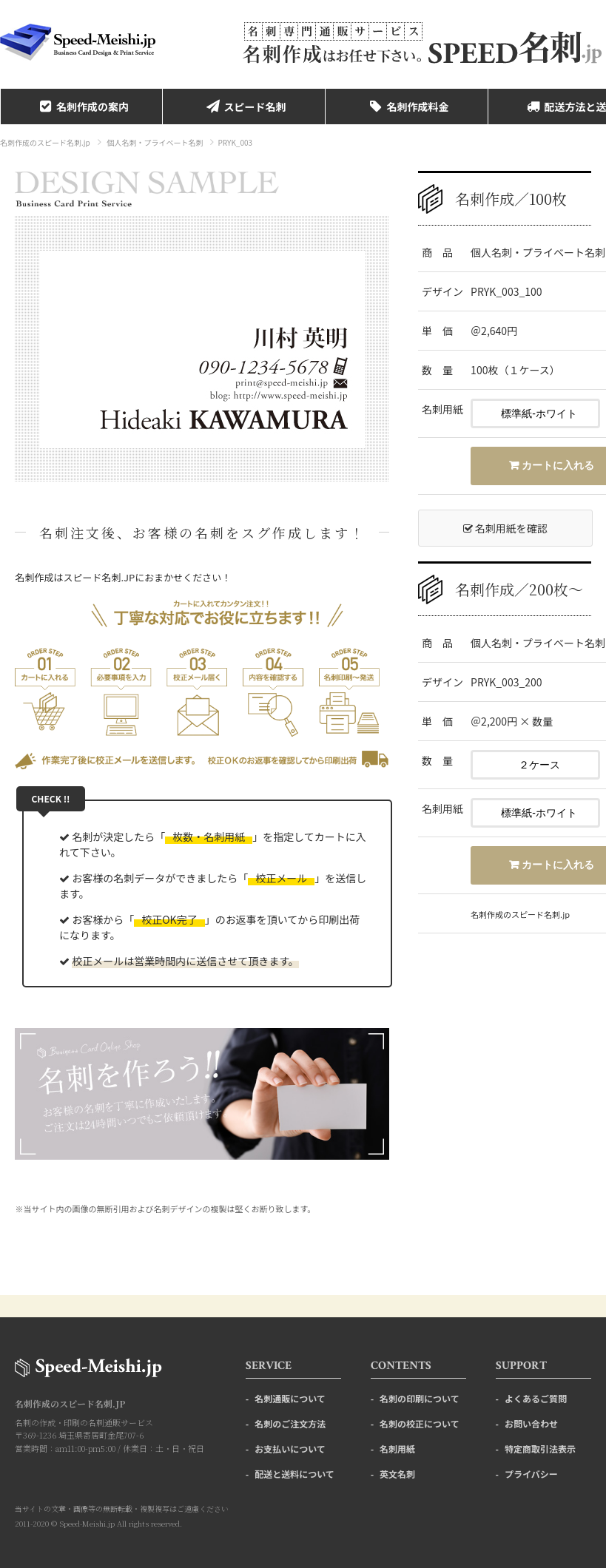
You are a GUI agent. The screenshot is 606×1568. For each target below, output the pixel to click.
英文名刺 (397, 1473)
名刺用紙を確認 (505, 528)
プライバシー (531, 1473)
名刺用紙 (397, 1448)
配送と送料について (294, 1473)
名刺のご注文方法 (290, 1423)
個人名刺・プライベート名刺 (155, 142)
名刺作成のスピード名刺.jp (45, 142)
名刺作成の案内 (81, 106)
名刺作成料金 (407, 106)
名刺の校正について (419, 1423)
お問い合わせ (531, 1423)
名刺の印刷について (419, 1398)
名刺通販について (290, 1398)
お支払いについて (290, 1448)
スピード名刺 (244, 106)
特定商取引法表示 (540, 1448)
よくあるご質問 (536, 1398)
